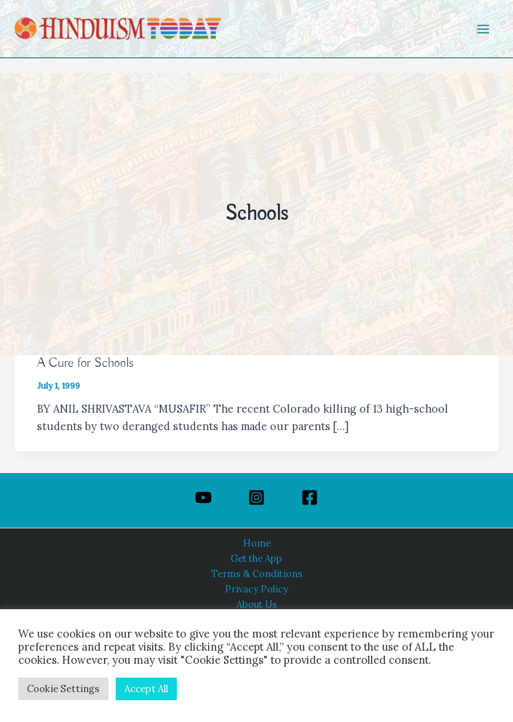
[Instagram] (256, 497)
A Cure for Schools (85, 363)
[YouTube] (203, 497)
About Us (256, 604)
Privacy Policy (256, 589)
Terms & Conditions (257, 573)
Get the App (256, 558)
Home (257, 543)
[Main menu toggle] (483, 29)
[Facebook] (309, 497)
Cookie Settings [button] (63, 689)
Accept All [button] (146, 689)
